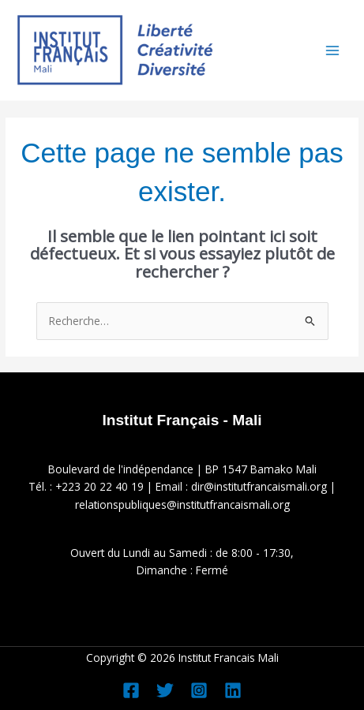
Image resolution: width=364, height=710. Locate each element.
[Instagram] (199, 690)
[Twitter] (165, 690)
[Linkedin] (233, 690)
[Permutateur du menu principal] (333, 50)
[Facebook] (131, 690)
